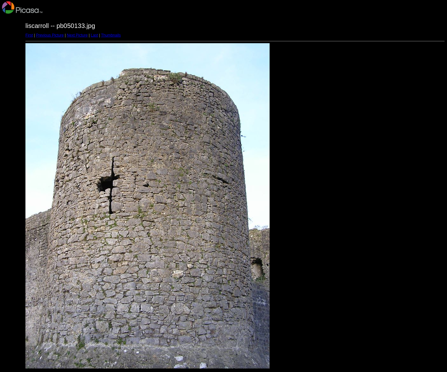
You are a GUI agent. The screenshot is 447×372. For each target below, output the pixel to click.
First (29, 35)
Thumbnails (111, 35)
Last (94, 35)
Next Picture (77, 35)
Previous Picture (50, 35)
